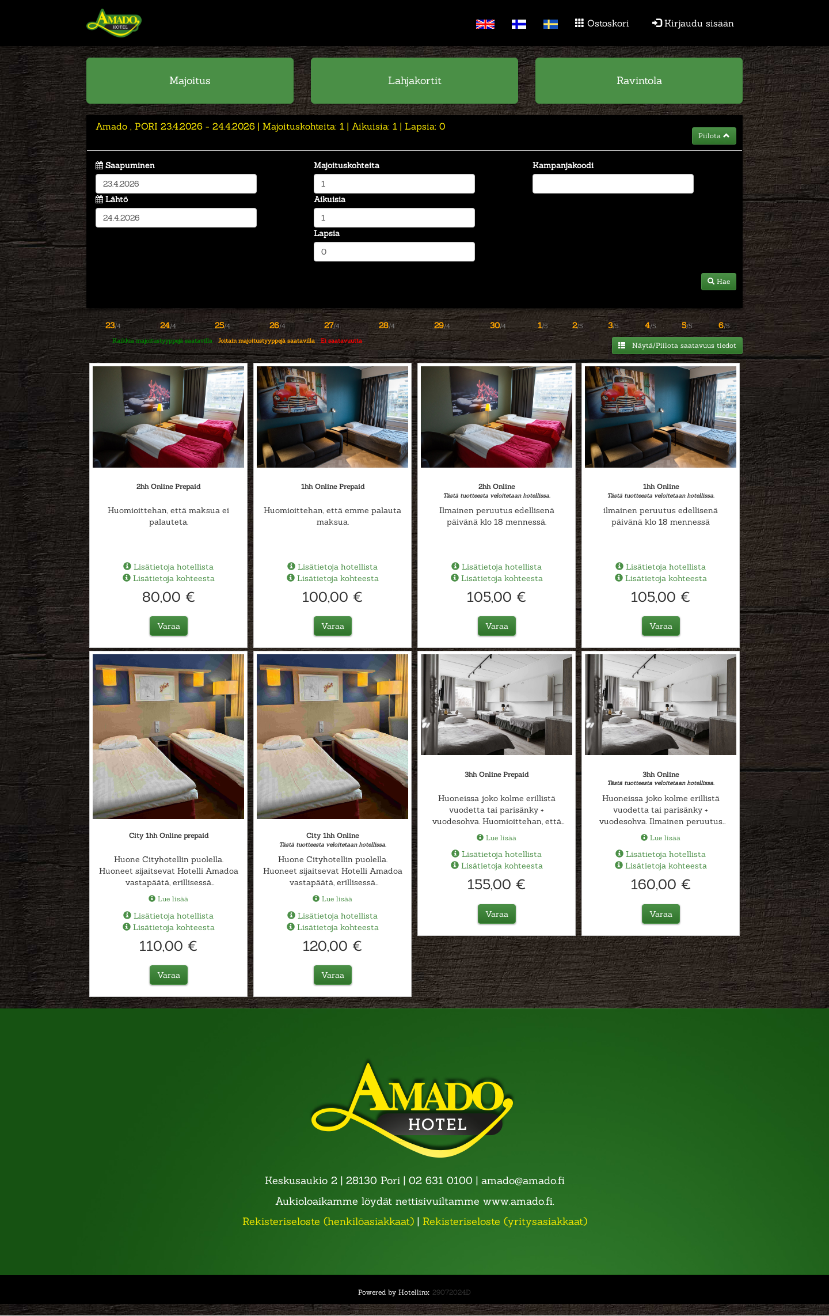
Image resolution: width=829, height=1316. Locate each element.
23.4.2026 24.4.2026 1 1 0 (270, 126)
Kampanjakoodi (563, 165)
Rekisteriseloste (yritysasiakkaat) (505, 1221)
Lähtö (116, 199)
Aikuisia (329, 199)
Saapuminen (130, 165)
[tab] (414, 133)
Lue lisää (168, 898)
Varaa (168, 626)
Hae (719, 281)
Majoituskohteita (346, 165)
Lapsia (327, 233)
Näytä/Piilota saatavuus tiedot (677, 345)
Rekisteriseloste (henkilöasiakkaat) (328, 1221)
